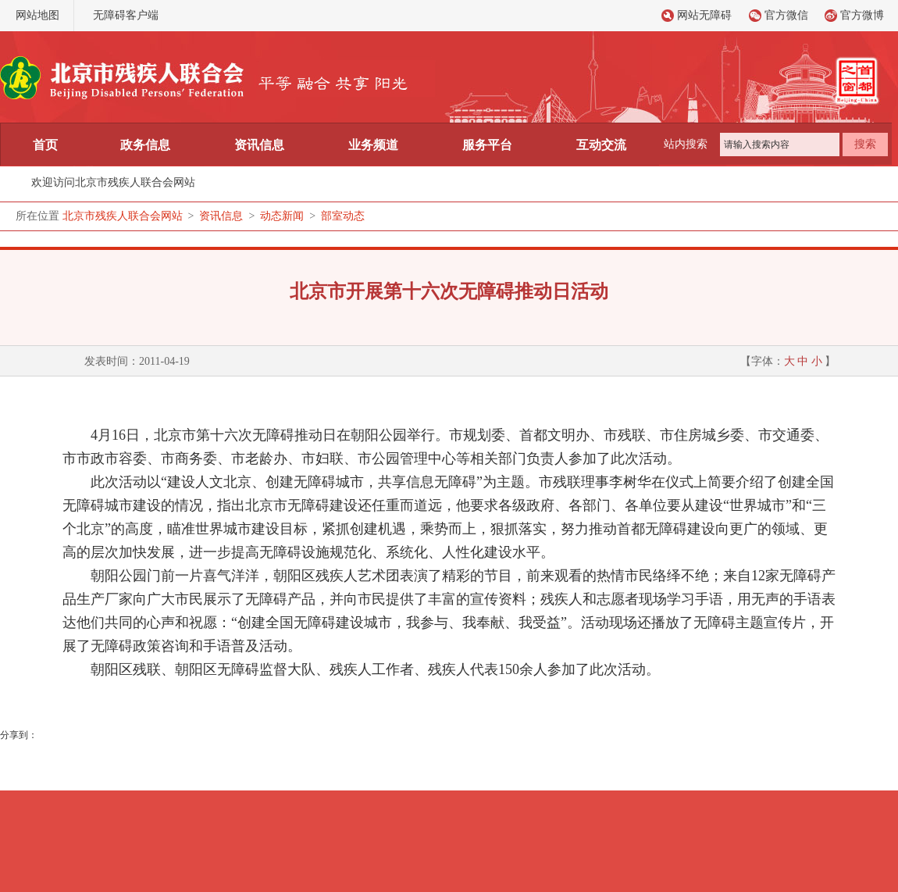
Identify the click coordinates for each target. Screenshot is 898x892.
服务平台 (487, 145)
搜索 (865, 144)
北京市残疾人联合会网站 (122, 216)
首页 (45, 145)
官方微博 (862, 15)
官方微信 (786, 15)
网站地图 (37, 15)
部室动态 (343, 216)
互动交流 (601, 145)
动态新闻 (282, 216)
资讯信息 (259, 145)
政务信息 (145, 145)
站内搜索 (685, 144)
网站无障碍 (704, 15)
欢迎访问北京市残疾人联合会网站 (113, 182)
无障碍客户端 (126, 15)
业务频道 (373, 145)
